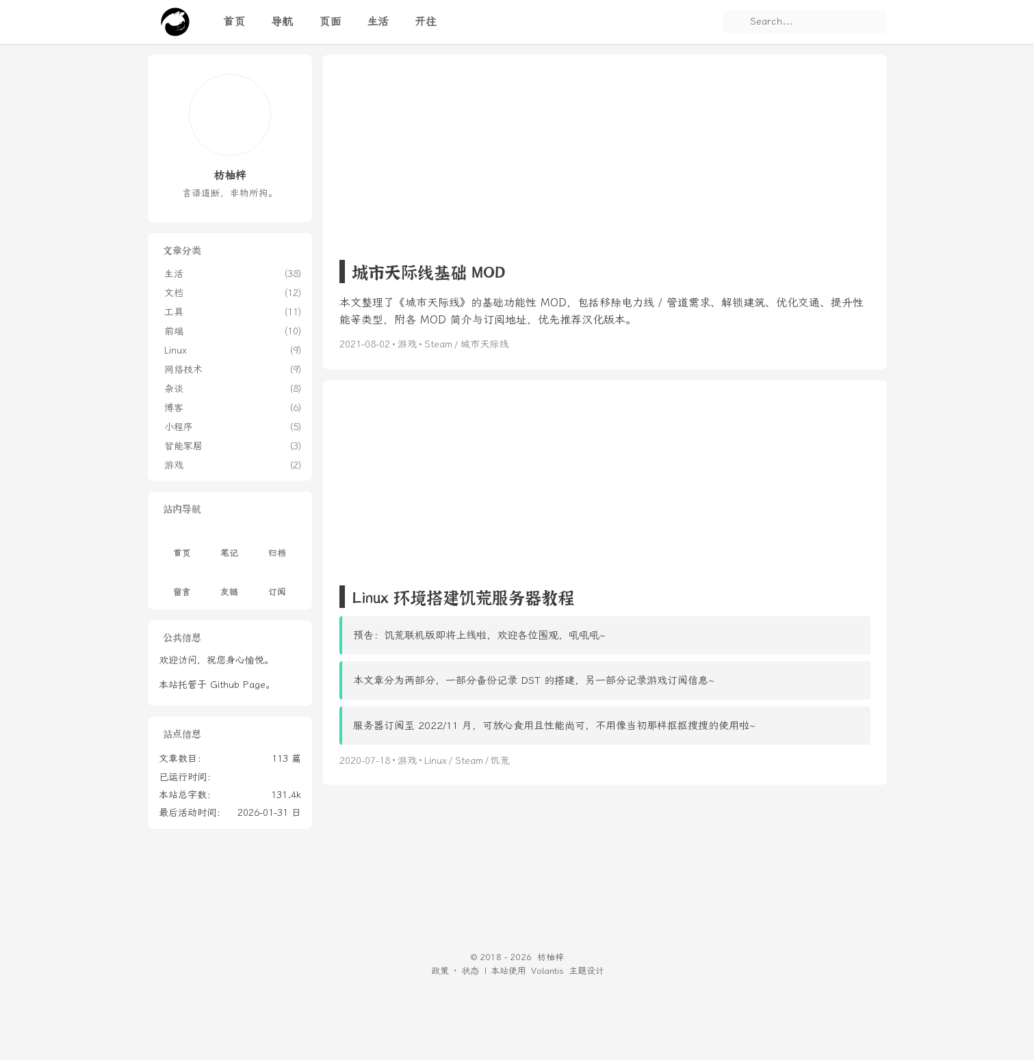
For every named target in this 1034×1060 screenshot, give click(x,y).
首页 (182, 545)
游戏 (407, 344)
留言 (182, 583)
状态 (470, 971)
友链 (229, 583)
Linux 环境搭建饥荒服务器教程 (463, 596)
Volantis (547, 971)
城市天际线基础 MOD (429, 271)
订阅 (277, 583)
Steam (438, 344)
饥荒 (500, 761)
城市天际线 (484, 344)
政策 (440, 971)
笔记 (229, 545)
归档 (277, 545)
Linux (435, 761)
